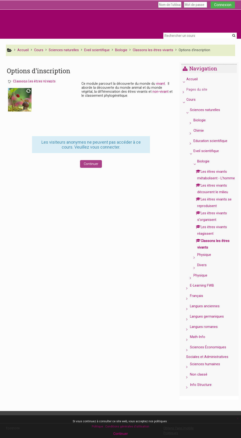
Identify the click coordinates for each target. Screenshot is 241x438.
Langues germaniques (210, 323)
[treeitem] (211, 237)
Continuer (91, 164)
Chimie (202, 131)
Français (200, 302)
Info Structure (204, 391)
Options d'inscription (194, 50)
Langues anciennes (208, 313)
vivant (160, 84)
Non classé (202, 381)
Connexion (222, 5)
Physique (207, 261)
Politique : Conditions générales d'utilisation (120, 426)
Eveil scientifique (209, 151)
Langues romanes (207, 333)
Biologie (203, 120)
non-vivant (161, 92)
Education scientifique (214, 141)
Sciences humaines (208, 371)
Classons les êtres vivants (34, 81)
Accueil (195, 79)
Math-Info (201, 344)
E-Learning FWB (205, 292)
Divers (205, 272)
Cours (194, 100)
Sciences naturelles (208, 110)
